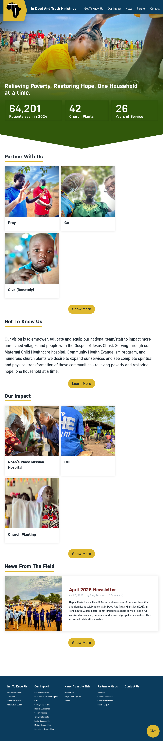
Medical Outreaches (42, 708)
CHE (36, 700)
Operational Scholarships (44, 729)
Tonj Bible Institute (41, 716)
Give (153, 731)
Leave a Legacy (103, 704)
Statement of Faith (14, 700)
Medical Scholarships (42, 725)
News (129, 8)
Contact (155, 8)
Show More (81, 309)
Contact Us (132, 686)
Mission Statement (14, 692)
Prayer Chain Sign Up (73, 696)
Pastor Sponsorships (42, 721)
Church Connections (105, 696)
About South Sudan (14, 704)
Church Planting (40, 712)
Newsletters (69, 692)
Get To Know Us (93, 8)
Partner (141, 8)
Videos (67, 700)
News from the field (78, 686)
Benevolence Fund (41, 692)
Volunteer (101, 692)
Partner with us (107, 686)
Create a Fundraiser (105, 700)
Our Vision (11, 696)
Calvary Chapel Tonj (42, 704)
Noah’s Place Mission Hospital (46, 696)
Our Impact (114, 8)
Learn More (81, 383)
